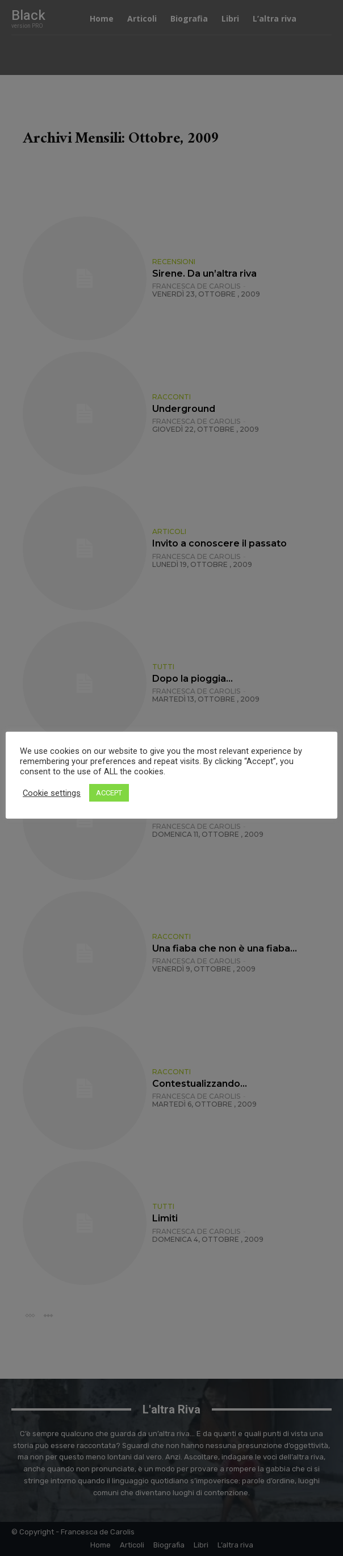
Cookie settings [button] (52, 793)
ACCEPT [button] (109, 793)
